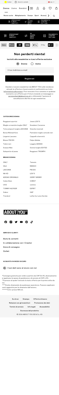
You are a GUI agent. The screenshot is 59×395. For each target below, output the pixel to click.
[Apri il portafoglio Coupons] (31, 8)
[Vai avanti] (48, 15)
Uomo (14, 8)
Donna (6, 8)
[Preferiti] (50, 8)
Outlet (8, 2)
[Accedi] (37, 8)
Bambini (23, 8)
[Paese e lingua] (51, 2)
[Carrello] (56, 8)
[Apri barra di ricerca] (53, 16)
